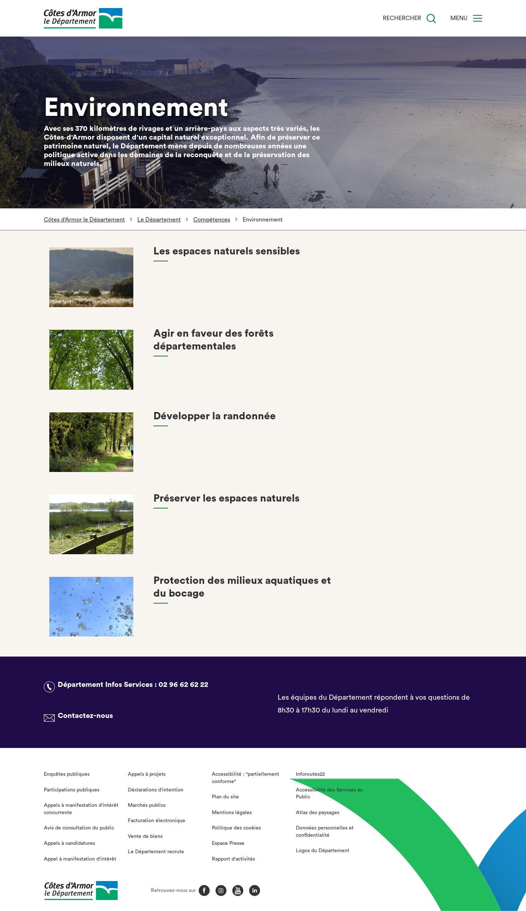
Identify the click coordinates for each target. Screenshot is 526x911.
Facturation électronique (156, 820)
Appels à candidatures (69, 843)
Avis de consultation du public (79, 828)
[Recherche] (431, 18)
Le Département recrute (156, 851)
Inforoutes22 (310, 774)
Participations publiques (71, 790)
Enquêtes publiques (66, 774)
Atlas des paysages (317, 812)
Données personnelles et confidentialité (325, 831)
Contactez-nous (85, 715)
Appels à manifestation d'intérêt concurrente (81, 809)
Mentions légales (232, 812)
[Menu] (477, 18)
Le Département (159, 220)
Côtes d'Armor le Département (84, 220)
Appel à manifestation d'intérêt (80, 859)
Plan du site (225, 797)
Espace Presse (228, 843)
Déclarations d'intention (155, 790)
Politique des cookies (236, 828)
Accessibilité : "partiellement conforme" (245, 778)
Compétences (211, 220)
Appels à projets (146, 774)
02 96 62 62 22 (183, 684)
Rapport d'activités (233, 859)
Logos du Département (322, 850)
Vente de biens (145, 836)
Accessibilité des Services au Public (329, 793)
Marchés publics (146, 805)
